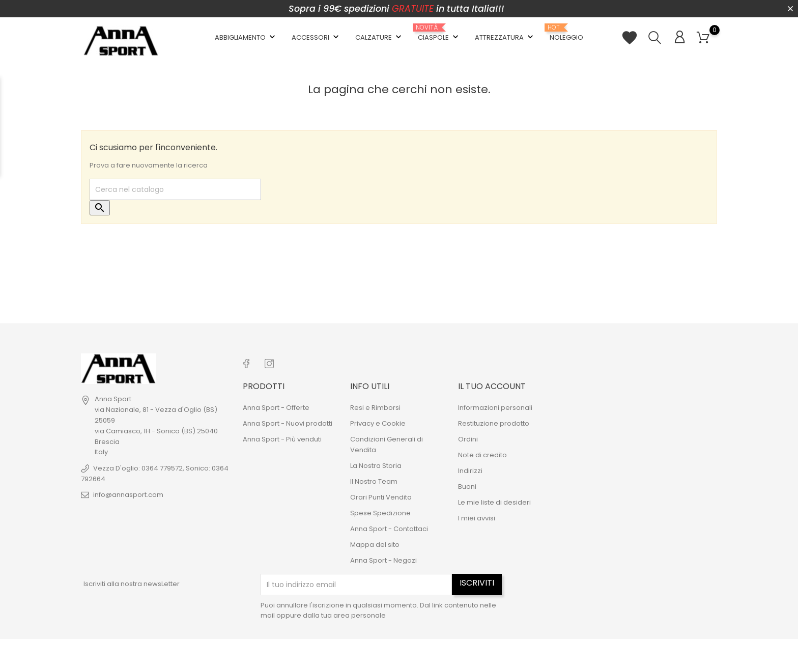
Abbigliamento (246, 37)
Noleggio (566, 33)
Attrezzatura (505, 37)
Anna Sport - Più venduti (282, 439)
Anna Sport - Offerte (276, 407)
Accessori (316, 37)
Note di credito (482, 455)
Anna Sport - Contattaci (389, 529)
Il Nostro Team (373, 481)
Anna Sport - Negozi (383, 560)
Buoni (467, 486)
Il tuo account (492, 386)
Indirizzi (470, 471)
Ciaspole (439, 33)
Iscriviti (477, 583)
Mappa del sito (375, 544)
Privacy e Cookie (378, 423)
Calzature (379, 37)
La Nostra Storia (376, 465)
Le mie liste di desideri (494, 502)
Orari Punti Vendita (381, 497)
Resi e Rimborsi (375, 407)
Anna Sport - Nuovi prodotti (287, 423)
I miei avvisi (476, 518)
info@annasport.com (128, 495)
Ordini (468, 439)
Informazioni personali (495, 407)
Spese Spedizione (380, 513)
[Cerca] (175, 189)
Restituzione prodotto (493, 423)
